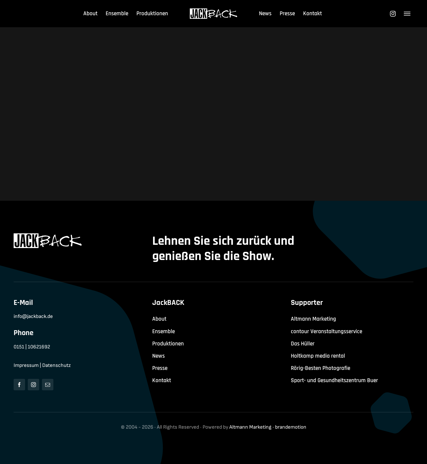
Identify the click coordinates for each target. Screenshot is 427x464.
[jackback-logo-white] (213, 11)
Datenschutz (56, 365)
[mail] (47, 384)
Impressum (26, 365)
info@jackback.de (33, 316)
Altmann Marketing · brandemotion (267, 427)
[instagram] (33, 384)
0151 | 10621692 (32, 347)
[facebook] (19, 384)
